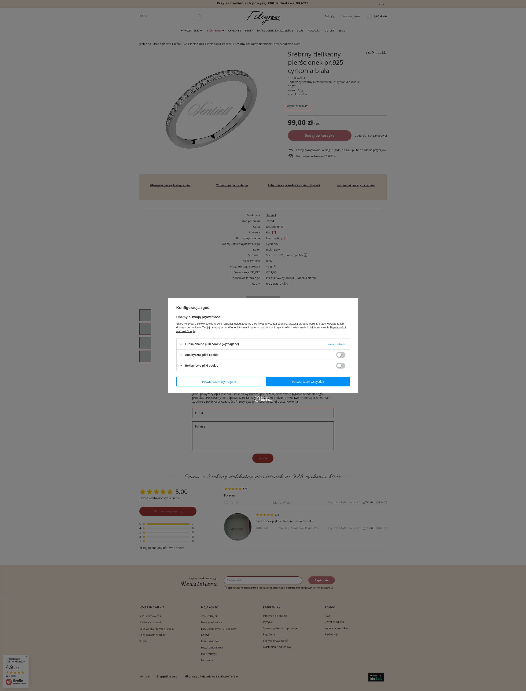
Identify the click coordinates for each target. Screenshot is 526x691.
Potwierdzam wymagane (219, 381)
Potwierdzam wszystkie (308, 381)
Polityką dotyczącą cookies (270, 323)
